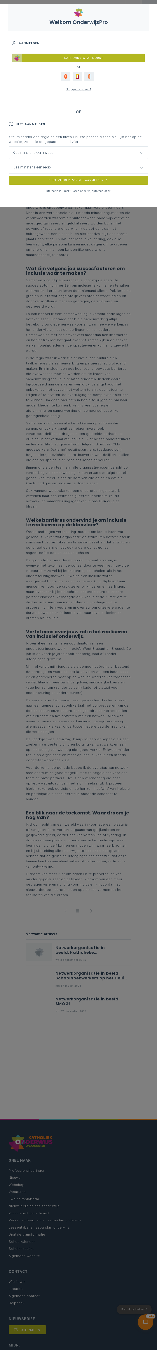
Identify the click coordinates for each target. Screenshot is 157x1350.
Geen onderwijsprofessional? (92, 191)
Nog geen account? (78, 89)
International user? (58, 191)
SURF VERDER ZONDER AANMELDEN (78, 180)
